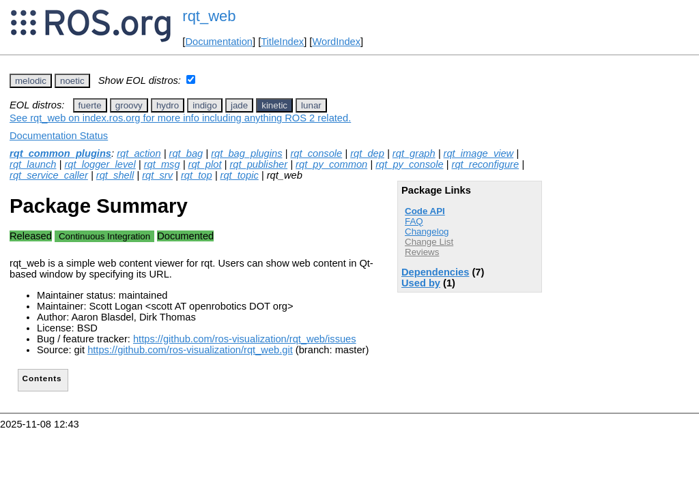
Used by (420, 283)
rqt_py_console (409, 164)
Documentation (219, 41)
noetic (72, 81)
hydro (167, 105)
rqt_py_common (331, 164)
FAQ (414, 221)
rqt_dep (367, 153)
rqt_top (196, 175)
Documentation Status (59, 135)
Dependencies (435, 272)
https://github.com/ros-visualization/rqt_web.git (190, 349)
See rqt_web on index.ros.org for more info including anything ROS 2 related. (180, 118)
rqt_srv (157, 175)
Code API (425, 211)
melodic (30, 81)
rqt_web (209, 16)
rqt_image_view (479, 153)
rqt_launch (33, 164)
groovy (129, 105)
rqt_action (138, 153)
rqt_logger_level (99, 164)
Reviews (422, 252)
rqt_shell (115, 175)
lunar (311, 105)
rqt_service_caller (49, 175)
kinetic (274, 105)
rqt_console (316, 153)
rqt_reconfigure (485, 164)
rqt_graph (414, 153)
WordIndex (336, 41)
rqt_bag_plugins (246, 153)
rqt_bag (186, 153)
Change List (429, 242)
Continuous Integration (104, 236)
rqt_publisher (258, 164)
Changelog (426, 231)
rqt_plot (205, 164)
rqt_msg (162, 164)
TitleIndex (282, 41)
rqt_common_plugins (60, 153)
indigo (204, 105)
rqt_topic (239, 175)
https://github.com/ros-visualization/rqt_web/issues (244, 338)
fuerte (90, 105)
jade (239, 105)
